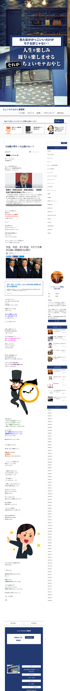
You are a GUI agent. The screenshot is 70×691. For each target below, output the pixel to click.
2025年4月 (50, 444)
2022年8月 (50, 537)
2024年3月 (50, 482)
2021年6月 (50, 577)
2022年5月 (50, 545)
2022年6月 (50, 542)
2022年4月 (50, 548)
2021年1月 (50, 591)
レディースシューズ (52, 190)
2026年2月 (50, 415)
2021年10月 (50, 565)
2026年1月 (50, 418)
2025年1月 (50, 453)
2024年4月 (50, 479)
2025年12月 (50, 421)
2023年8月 (50, 502)
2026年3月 (50, 413)
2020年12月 (50, 594)
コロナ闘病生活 (51, 168)
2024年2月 (50, 485)
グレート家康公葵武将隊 (52, 165)
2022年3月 (50, 551)
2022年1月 (50, 557)
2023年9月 (50, 499)
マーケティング (34, 152)
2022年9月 (50, 534)
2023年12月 (50, 490)
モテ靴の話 (50, 186)
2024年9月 (50, 464)
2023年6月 (50, 508)
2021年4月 (50, 583)
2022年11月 (50, 528)
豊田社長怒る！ (56, 383)
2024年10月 (50, 462)
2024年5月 (50, 476)
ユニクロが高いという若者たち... (60, 350)
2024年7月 (50, 470)
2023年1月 (50, 522)
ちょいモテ (50, 158)
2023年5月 (50, 511)
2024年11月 (50, 459)
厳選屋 (49, 197)
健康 (49, 193)
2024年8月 (50, 467)
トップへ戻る (21, 113)
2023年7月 (50, 505)
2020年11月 (50, 597)
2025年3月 (50, 447)
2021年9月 (50, 568)
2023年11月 (50, 493)
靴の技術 (50, 229)
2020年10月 (50, 600)
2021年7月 (50, 574)
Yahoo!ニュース (9, 293)
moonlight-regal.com (31, 690)
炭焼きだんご (50, 211)
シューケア (50, 172)
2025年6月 (50, 438)
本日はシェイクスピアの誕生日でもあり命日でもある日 (59, 129)
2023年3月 (50, 516)
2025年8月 (50, 433)
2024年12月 (50, 456)
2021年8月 (50, 571)
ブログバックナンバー (49, 113)
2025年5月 (50, 441)
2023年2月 (50, 519)
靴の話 (49, 233)
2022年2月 (50, 554)
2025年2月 (50, 450)
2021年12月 (50, 560)
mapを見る (31, 671)
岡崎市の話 (50, 204)
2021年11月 (50, 563)
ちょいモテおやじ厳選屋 (13, 109)
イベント (50, 161)
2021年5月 (50, 580)
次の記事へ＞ (34, 623)
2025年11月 (50, 424)
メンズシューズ (51, 183)
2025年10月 (50, 427)
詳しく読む (57, 320)
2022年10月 (50, 531)
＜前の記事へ (13, 623)
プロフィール (31, 113)
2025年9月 (50, 430)
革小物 (49, 222)
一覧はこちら (59, 121)
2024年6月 (50, 473)
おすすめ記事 (50, 154)
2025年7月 (50, 436)
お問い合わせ (60, 113)
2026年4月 (50, 410)
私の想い (39, 113)
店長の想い (50, 208)
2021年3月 (50, 586)
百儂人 (49, 218)
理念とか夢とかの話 (52, 215)
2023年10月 (50, 496)
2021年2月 (50, 589)
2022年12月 (50, 525)
